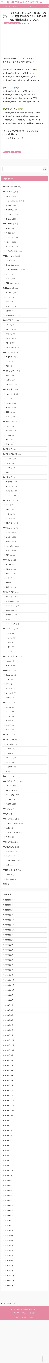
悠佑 (10, 426)
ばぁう (11, 244)
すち (10, 340)
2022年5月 (9, 1172)
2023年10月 (10, 1084)
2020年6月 (9, 1292)
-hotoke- (12, 402)
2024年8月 (9, 1032)
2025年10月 (10, 959)
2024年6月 (9, 1042)
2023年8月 (9, 1094)
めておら (11, 799)
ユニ (10, 670)
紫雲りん (11, 603)
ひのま (10, 742)
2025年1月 (9, 1006)
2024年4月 (9, 1052)
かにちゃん (12, 613)
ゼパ (9, 704)
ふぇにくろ (12, 627)
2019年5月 (9, 1313)
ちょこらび (13, 608)
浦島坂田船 (13, 873)
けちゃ (11, 206)
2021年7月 (9, 1224)
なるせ (10, 388)
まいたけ (11, 636)
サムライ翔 (13, 819)
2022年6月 (9, 1167)
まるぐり (11, 507)
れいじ (10, 794)
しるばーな (12, 498)
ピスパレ (11, 723)
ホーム (13, 1353)
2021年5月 (9, 1235)
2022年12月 (10, 1136)
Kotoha (11, 684)
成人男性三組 (12, 867)
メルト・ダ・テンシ (16, 273)
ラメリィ (11, 479)
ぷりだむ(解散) (13, 761)
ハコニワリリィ (14, 675)
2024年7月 (9, 1037)
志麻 (10, 892)
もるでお (11, 364)
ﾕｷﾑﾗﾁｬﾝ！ (11, 713)
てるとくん (13, 239)
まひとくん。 (13, 249)
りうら (11, 416)
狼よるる (11, 589)
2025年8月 (9, 969)
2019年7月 (9, 1308)
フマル (10, 660)
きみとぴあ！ (13, 430)
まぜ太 (11, 220)
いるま (11, 335)
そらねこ (11, 469)
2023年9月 (9, 1089)
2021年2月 (9, 1250)
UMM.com (12, 358)
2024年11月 (10, 1016)
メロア (10, 746)
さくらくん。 (12, 617)
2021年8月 (9, 1219)
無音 (9, 373)
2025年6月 (9, 980)
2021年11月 (10, 1203)
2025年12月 (10, 948)
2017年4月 (9, 1328)
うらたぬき (12, 878)
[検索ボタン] (47, 2)
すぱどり (11, 574)
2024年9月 (9, 1026)
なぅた (10, 737)
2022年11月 (10, 1141)
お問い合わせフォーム (30, 1353)
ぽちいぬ (11, 790)
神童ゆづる (12, 598)
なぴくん (11, 780)
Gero (10, 902)
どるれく (12, 646)
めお (9, 450)
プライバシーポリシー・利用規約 (24, 1356)
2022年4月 (9, 1178)
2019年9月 (9, 1302)
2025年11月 (10, 954)
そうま (10, 235)
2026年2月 (9, 938)
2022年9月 (9, 1151)
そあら (10, 776)
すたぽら (7, 23)
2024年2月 (9, 1063)
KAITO (11, 809)
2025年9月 (9, 964)
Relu (10, 522)
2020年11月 (10, 1266)
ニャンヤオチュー (14, 858)
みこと (11, 344)
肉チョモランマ (14, 897)
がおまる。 (12, 440)
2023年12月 (10, 1073)
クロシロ (11, 297)
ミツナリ (11, 311)
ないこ (11, 411)
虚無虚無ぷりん (13, 320)
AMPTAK (12, 192)
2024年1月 (9, 1068)
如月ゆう (17, 23)
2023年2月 (9, 1125)
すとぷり (12, 541)
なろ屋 (11, 828)
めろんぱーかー (14, 804)
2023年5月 (9, 1110)
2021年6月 (9, 1230)
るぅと (11, 565)
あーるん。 (12, 766)
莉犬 (10, 570)
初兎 (10, 421)
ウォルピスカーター (15, 849)
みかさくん (13, 268)
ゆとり (10, 368)
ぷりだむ (10, 756)
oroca (9, 699)
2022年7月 (9, 1162)
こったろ (11, 531)
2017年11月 (10, 1323)
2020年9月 (9, 1276)
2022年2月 (9, 1188)
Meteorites (13, 258)
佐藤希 (10, 718)
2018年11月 (10, 1318)
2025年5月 (9, 985)
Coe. (10, 517)
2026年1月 (9, 943)
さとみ (11, 551)
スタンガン (12, 503)
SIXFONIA (12, 325)
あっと (11, 197)
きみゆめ (11, 459)
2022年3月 (9, 1183)
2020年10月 (10, 1271)
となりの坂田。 (13, 887)
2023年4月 (9, 1115)
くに (12, 23)
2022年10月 (10, 1146)
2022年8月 (9, 1157)
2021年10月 (10, 1209)
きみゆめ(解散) (13, 464)
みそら (10, 665)
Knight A (12, 225)
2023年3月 (9, 1120)
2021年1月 (9, 1256)
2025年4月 (9, 990)
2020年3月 (9, 1297)
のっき (10, 474)
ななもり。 (13, 560)
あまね (10, 771)
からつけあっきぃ (15, 201)
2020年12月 (10, 1261)
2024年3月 (9, 1058)
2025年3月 (9, 995)
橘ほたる (11, 584)
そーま (10, 301)
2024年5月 (9, 1047)
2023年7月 (9, 1099)
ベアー (10, 306)
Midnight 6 (12, 292)
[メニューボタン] (2, 2)
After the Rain (13, 186)
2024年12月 (10, 1011)
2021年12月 (10, 1198)
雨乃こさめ (13, 354)
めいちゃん (12, 392)
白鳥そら (11, 594)
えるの (10, 853)
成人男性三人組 (14, 843)
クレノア (11, 488)
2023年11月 (10, 1079)
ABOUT (19, 1353)
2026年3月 (9, 933)
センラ (10, 882)
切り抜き (11, 838)
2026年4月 (9, 927)
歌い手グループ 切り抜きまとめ (24, 2)
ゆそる (10, 751)
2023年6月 (9, 1105)
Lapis (11, 263)
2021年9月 (9, 1214)
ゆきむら (11, 833)
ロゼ (10, 277)
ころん (11, 546)
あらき (10, 383)
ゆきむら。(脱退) (14, 253)
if (9, 407)
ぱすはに (11, 689)
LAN (10, 330)
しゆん (10, 230)
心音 (10, 282)
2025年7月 (9, 974)
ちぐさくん (12, 211)
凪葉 (9, 454)
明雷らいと (13, 287)
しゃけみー (12, 493)
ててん (10, 445)
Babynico (11, 694)
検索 (44, 169)
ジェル (11, 555)
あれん (10, 728)
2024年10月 (10, 1021)
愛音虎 (10, 316)
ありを (10, 436)
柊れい (10, 579)
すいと (10, 732)
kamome (12, 814)
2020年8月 (9, 1282)
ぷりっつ (12, 215)
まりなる (10, 708)
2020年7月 (9, 1287)
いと (10, 656)
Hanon (10, 680)
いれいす (12, 397)
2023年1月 (9, 1131)
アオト (10, 651)
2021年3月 (9, 1245)
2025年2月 (9, 1000)
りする (10, 863)
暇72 (10, 349)
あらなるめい (13, 378)
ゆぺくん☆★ (12, 641)
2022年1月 (9, 1193)
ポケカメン (12, 632)
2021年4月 (9, 1240)
